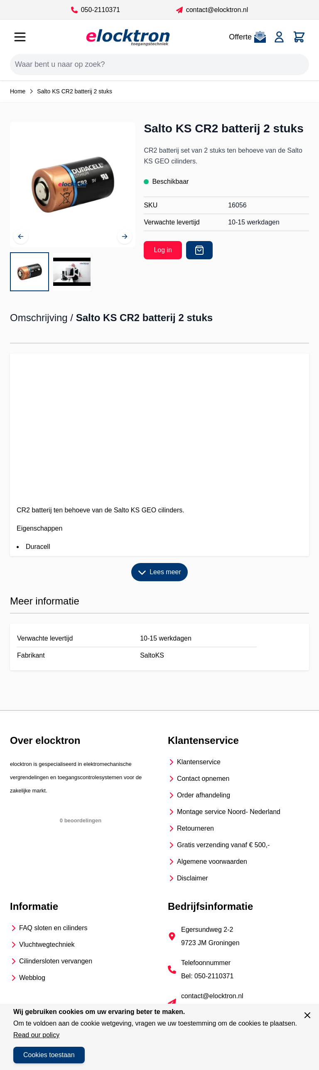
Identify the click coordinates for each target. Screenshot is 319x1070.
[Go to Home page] (128, 37)
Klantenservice (199, 761)
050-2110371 (95, 9)
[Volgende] (124, 236)
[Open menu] (20, 37)
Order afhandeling (203, 795)
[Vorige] (20, 236)
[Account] (279, 37)
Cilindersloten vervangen (55, 961)
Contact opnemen (203, 778)
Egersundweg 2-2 (207, 929)
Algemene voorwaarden (212, 861)
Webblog (32, 977)
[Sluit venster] (307, 1015)
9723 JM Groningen (210, 942)
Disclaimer (192, 878)
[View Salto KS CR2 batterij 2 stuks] (71, 271)
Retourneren (195, 828)
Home (17, 91)
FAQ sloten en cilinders (53, 927)
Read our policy (36, 1034)
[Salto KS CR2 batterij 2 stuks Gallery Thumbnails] (50, 271)
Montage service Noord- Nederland (228, 811)
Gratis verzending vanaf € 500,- (223, 844)
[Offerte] (199, 250)
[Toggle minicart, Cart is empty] (299, 37)
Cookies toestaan (49, 1054)
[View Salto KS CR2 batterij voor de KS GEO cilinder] (29, 271)
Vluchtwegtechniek (46, 944)
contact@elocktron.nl (212, 9)
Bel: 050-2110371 (207, 976)
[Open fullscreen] (72, 184)
